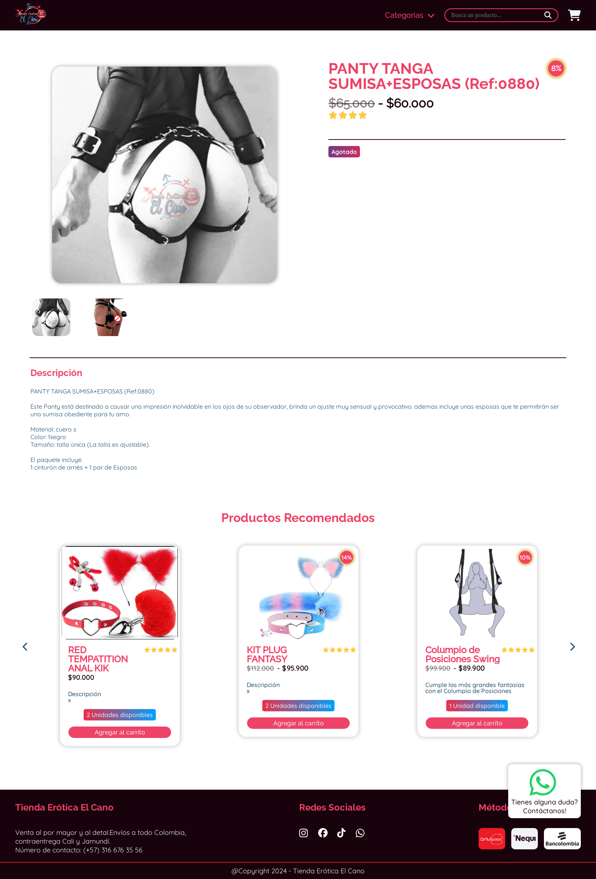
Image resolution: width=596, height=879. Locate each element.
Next (304, 194)
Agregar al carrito (120, 732)
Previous (25, 194)
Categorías (410, 15)
